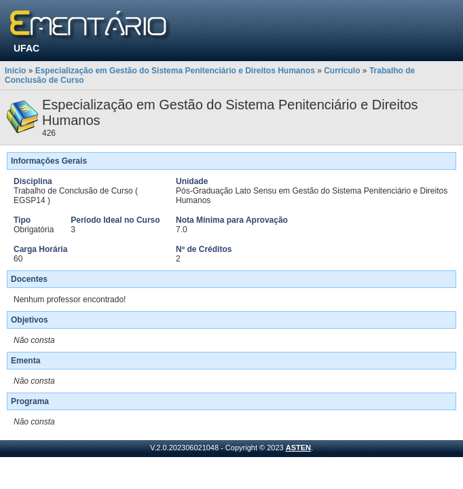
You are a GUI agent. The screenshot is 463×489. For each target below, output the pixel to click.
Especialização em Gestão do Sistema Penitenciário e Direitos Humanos (175, 70)
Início (15, 70)
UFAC (26, 48)
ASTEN (298, 447)
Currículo (342, 70)
